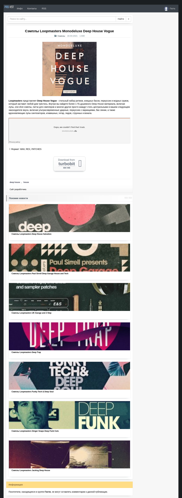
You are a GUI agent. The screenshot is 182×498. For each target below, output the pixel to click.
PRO (13, 8)
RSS (51, 8)
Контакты (39, 8)
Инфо (27, 8)
